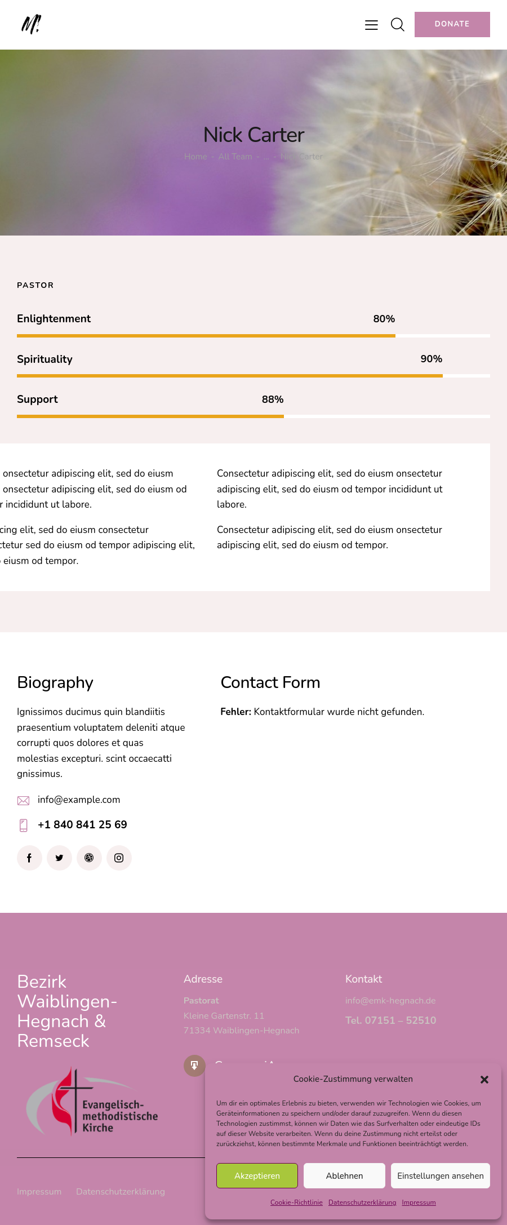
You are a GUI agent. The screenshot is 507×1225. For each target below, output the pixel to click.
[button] (484, 1079)
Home (195, 157)
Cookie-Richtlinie (296, 1202)
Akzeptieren (257, 1176)
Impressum (419, 1202)
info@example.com (79, 799)
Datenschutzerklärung (362, 1202)
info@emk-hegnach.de (390, 1001)
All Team (235, 156)
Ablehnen (344, 1176)
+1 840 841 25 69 (82, 825)
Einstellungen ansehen (440, 1176)
